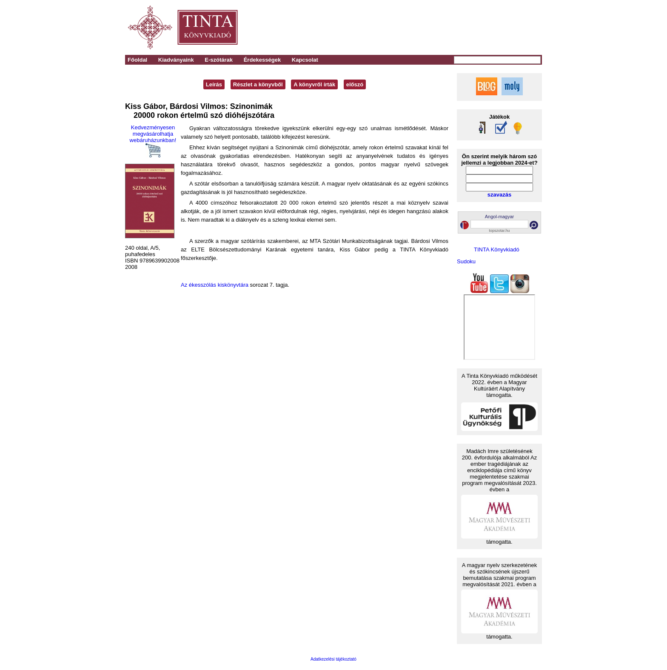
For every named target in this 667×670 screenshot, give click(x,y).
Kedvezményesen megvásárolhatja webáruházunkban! (153, 140)
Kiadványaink (176, 60)
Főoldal (137, 60)
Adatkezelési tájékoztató (333, 659)
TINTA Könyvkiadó (496, 249)
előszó (354, 84)
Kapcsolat (305, 60)
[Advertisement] (423, 27)
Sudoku (466, 261)
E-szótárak (219, 60)
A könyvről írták (314, 84)
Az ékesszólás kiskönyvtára (214, 285)
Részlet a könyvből (258, 84)
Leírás (214, 84)
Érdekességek (262, 60)
